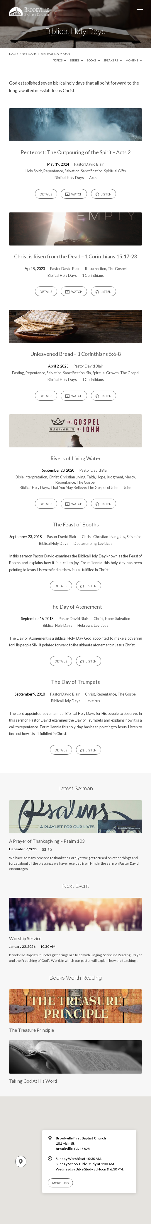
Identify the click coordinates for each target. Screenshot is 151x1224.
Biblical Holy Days (55, 54)
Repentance (53, 171)
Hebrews (84, 625)
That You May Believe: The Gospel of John (84, 487)
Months (133, 60)
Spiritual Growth (105, 372)
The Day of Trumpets (75, 682)
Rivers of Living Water (75, 458)
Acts (92, 177)
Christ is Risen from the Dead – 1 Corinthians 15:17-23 (75, 256)
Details (46, 194)
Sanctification (92, 171)
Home (13, 54)
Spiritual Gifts (115, 171)
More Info (60, 1183)
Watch (73, 194)
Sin (88, 372)
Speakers (113, 60)
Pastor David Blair (89, 164)
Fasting (18, 372)
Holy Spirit (34, 171)
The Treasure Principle (31, 1030)
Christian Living (72, 477)
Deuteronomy (85, 543)
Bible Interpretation (31, 477)
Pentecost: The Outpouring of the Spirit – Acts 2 (75, 152)
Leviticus (105, 543)
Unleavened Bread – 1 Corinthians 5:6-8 (75, 354)
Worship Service (25, 938)
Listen (104, 194)
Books (93, 60)
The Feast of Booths (75, 524)
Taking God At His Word (33, 1081)
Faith (91, 477)
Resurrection (95, 268)
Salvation (72, 171)
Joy (122, 536)
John (127, 487)
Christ (54, 477)
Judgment (115, 477)
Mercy (130, 477)
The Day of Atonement (75, 606)
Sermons (29, 54)
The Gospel (117, 268)
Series (76, 60)
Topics (60, 60)
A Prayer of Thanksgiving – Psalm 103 (47, 841)
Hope (100, 477)
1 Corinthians (93, 275)
